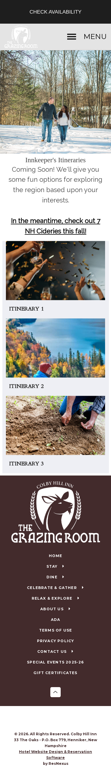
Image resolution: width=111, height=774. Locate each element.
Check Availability (56, 12)
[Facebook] (49, 719)
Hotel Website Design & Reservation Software (55, 754)
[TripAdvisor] (61, 719)
